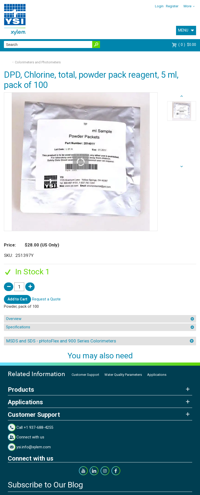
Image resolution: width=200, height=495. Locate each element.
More (187, 6)
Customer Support (85, 375)
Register (172, 6)
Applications (156, 375)
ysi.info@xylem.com (33, 447)
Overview (13, 318)
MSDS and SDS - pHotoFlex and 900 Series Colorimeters (61, 340)
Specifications (18, 327)
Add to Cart (17, 299)
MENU (183, 30)
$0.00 (187, 44)
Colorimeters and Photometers (38, 62)
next (181, 96)
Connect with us (30, 437)
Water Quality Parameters (123, 375)
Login (159, 6)
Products (21, 389)
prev (181, 167)
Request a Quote (46, 299)
